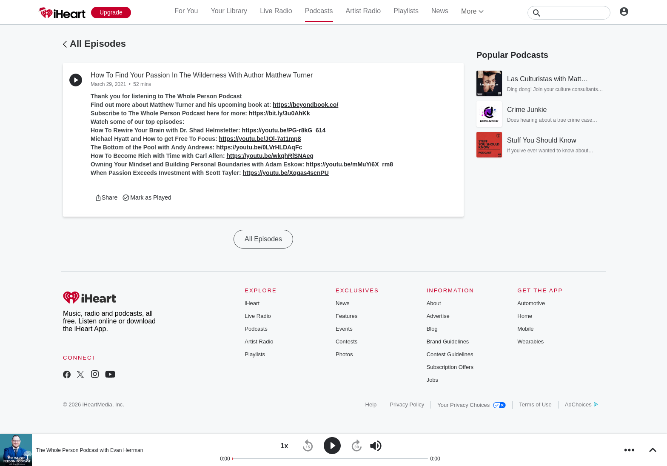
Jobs (432, 380)
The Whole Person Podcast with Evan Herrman (89, 450)
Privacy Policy (407, 404)
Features (346, 316)
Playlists (406, 10)
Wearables (530, 341)
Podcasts (319, 10)
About (434, 303)
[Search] (568, 13)
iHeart (252, 303)
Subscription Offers (450, 367)
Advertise (438, 316)
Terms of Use (535, 404)
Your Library (229, 10)
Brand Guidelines (448, 341)
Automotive (531, 303)
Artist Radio (363, 10)
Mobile (525, 329)
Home (524, 316)
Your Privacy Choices (471, 405)
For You (186, 10)
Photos (344, 354)
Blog (432, 329)
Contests (346, 341)
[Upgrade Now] (111, 12)
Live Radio (276, 10)
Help (371, 404)
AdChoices (581, 404)
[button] (106, 197)
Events (344, 329)
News (439, 10)
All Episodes (98, 43)
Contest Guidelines (450, 354)
